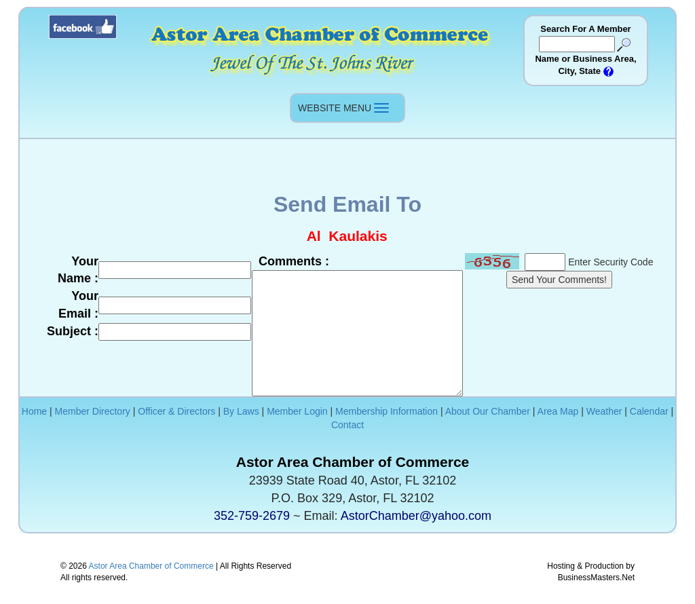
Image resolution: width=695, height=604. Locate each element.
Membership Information (386, 411)
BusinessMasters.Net (596, 577)
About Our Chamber (487, 411)
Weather (604, 411)
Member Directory (92, 411)
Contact (347, 424)
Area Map (558, 411)
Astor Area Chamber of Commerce (151, 566)
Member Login (297, 411)
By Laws (241, 411)
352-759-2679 (252, 516)
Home (34, 411)
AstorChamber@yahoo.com (416, 516)
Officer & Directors (176, 411)
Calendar (649, 411)
